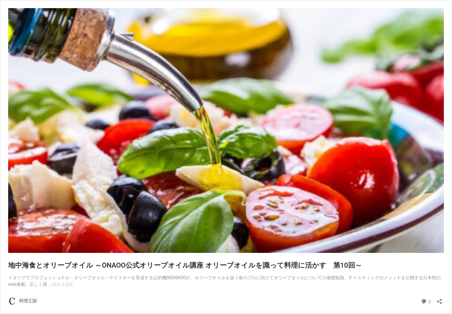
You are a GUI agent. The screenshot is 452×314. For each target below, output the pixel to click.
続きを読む (63, 284)
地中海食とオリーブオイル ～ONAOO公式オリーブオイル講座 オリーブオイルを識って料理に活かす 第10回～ (185, 265)
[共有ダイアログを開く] (439, 299)
